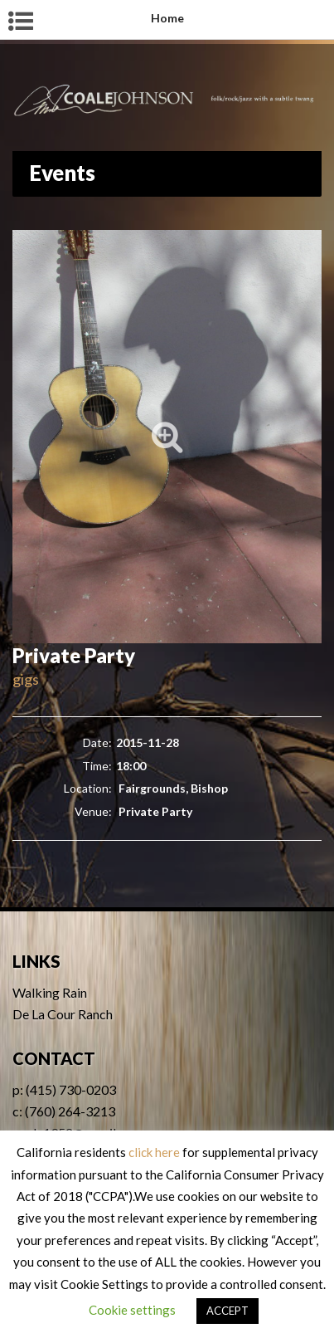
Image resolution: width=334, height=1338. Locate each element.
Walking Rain (49, 992)
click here (154, 1152)
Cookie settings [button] (132, 1309)
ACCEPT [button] (227, 1310)
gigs (25, 679)
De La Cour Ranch (62, 1014)
